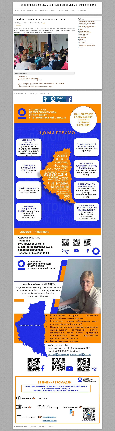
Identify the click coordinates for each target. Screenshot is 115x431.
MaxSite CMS (26, 426)
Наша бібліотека (84, 34)
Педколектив (82, 40)
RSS (44, 23)
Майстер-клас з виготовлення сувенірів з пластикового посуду (35, 86)
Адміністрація (83, 24)
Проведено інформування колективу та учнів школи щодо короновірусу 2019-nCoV (41, 83)
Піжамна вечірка (22, 76)
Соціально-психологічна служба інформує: (30, 80)
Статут (81, 47)
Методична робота (84, 31)
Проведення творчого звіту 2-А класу (28, 78)
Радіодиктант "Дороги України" (26, 85)
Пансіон (81, 39)
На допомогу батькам (85, 32)
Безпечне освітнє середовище (87, 26)
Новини (18, 25)
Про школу (82, 42)
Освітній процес (83, 37)
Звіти (80, 29)
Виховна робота (84, 28)
